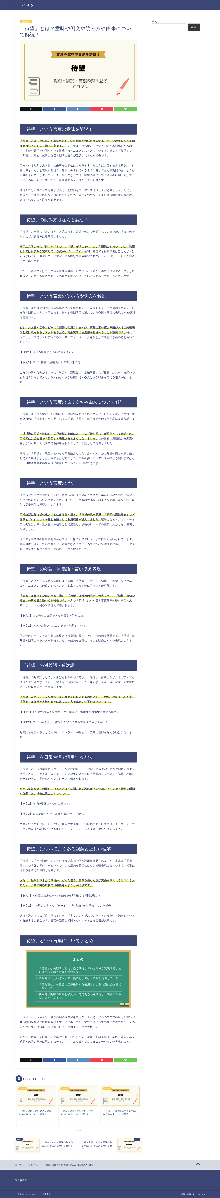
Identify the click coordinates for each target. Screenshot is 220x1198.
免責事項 (47, 1194)
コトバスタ (24, 5)
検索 (154, 21)
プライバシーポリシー (27, 1194)
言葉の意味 (26, 22)
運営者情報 (21, 1180)
